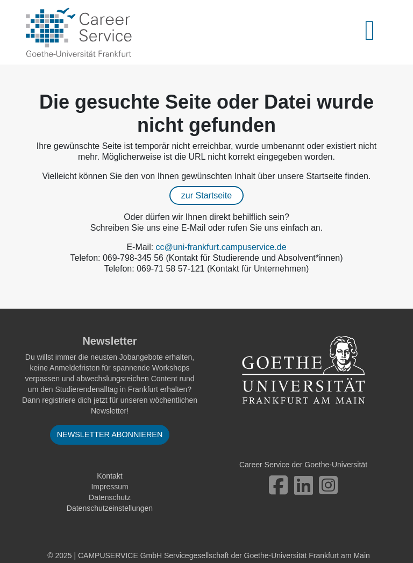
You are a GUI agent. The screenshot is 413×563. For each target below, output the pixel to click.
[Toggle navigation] (376, 32)
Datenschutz (110, 497)
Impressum (109, 486)
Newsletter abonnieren (110, 434)
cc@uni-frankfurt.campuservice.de (221, 247)
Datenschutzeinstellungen (110, 508)
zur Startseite (206, 195)
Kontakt (109, 476)
